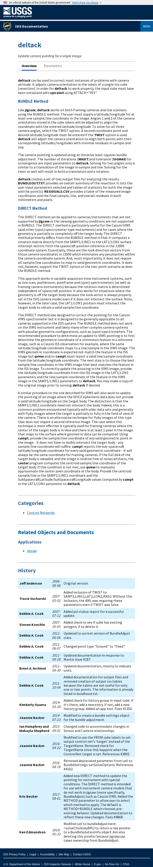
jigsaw (32, 550)
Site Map (63, 854)
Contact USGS (82, 854)
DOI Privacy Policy (14, 854)
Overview (29, 65)
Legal (32, 854)
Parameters (53, 65)
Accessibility (47, 854)
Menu (146, 26)
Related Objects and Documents (56, 532)
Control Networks (41, 512)
